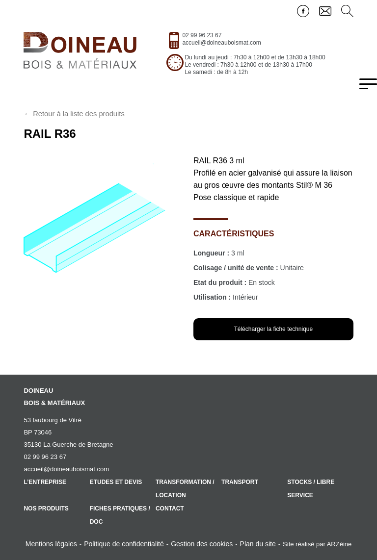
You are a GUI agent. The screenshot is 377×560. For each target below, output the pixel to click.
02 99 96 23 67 (201, 35)
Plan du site (258, 544)
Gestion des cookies (202, 544)
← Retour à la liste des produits (74, 114)
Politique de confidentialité (124, 544)
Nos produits (46, 508)
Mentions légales (51, 544)
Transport (239, 482)
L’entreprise (45, 482)
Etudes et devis (116, 482)
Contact (170, 508)
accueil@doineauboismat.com (221, 42)
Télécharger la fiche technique (273, 329)
